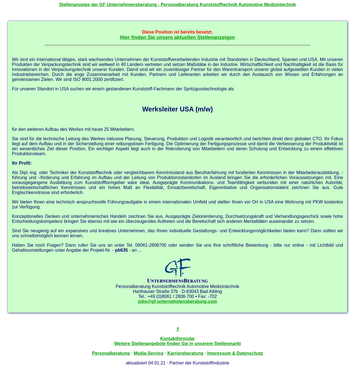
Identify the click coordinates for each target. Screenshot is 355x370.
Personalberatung (111, 353)
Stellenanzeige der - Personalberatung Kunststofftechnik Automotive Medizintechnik (177, 4)
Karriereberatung (185, 353)
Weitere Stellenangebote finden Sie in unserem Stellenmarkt (177, 343)
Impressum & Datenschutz (235, 353)
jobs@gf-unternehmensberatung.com (177, 301)
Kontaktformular (177, 338)
